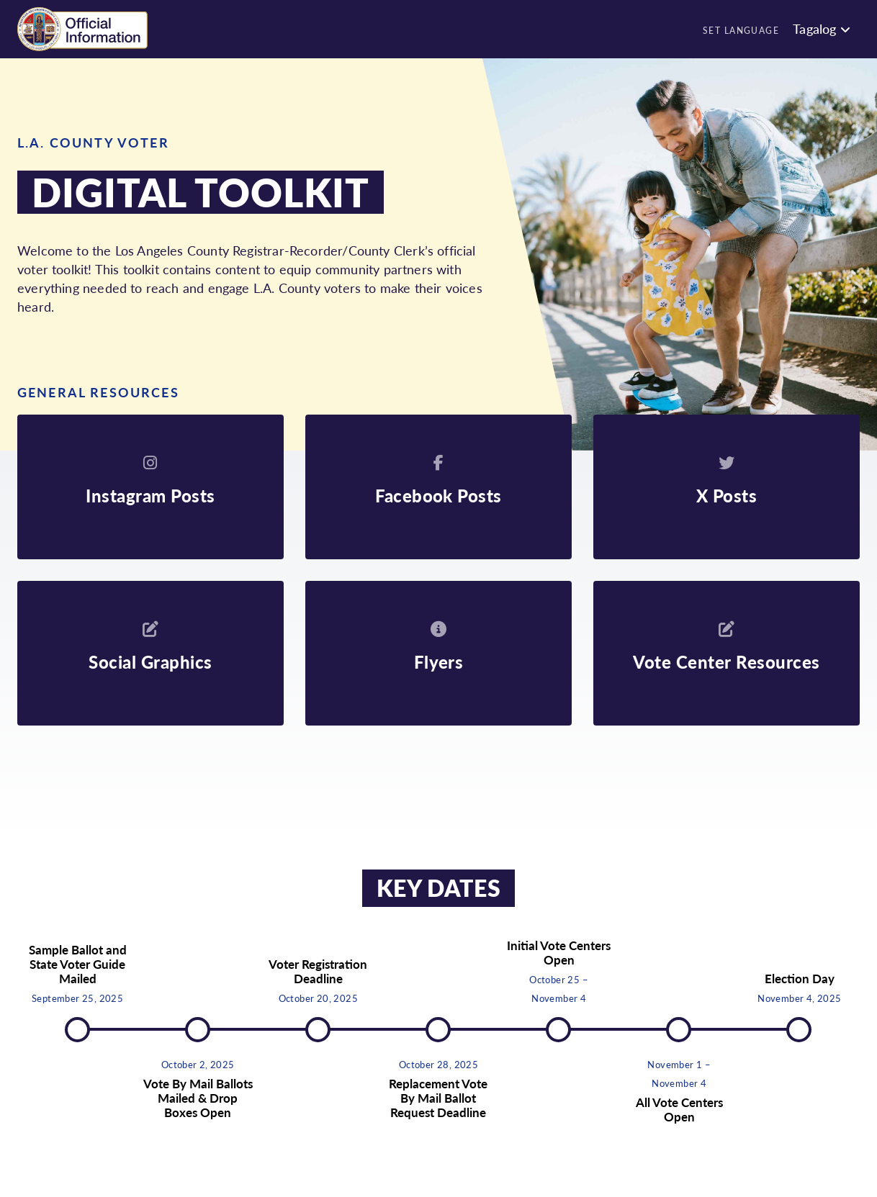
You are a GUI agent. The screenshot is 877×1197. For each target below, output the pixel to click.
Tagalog (814, 28)
